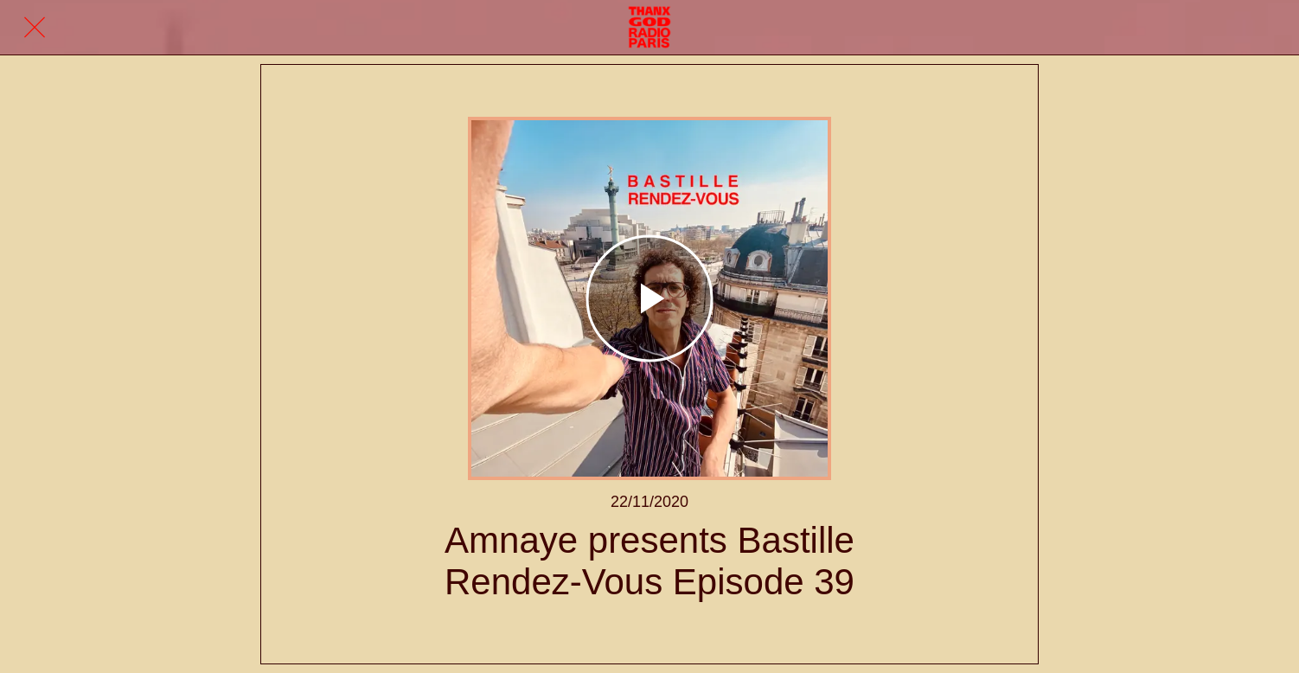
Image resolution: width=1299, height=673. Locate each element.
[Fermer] (34, 27)
